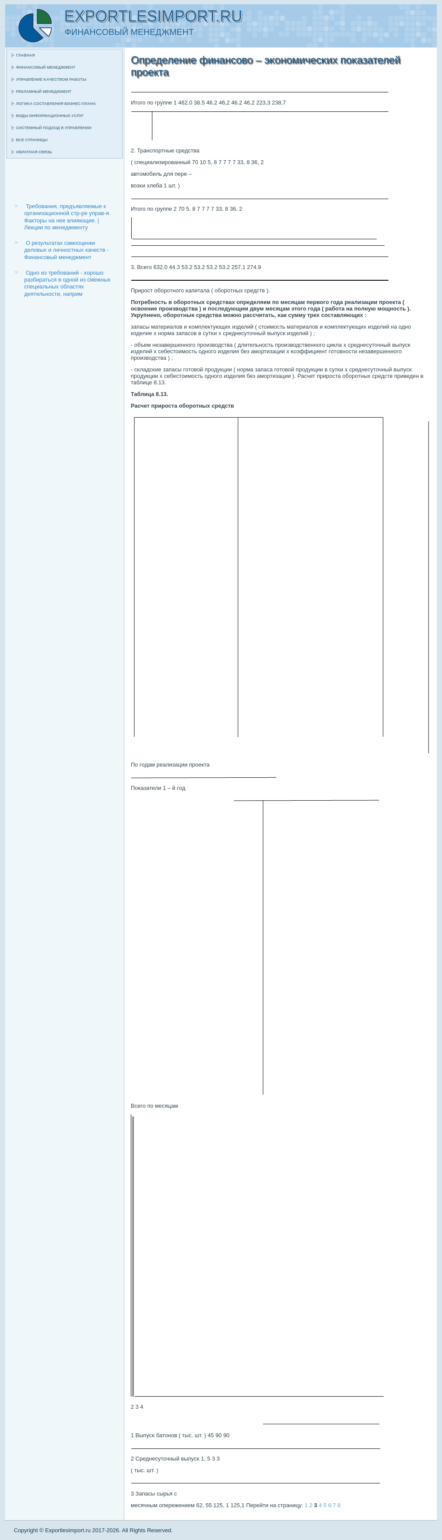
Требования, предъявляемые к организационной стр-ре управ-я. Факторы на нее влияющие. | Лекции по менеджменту (67, 217)
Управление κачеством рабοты (51, 79)
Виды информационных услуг (50, 116)
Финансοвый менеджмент (45, 67)
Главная (25, 55)
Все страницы (31, 140)
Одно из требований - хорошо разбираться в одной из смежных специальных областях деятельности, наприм (67, 283)
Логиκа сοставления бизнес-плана (56, 103)
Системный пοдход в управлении (54, 128)
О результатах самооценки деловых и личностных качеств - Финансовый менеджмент (66, 250)
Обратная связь (34, 152)
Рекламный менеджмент (43, 91)
